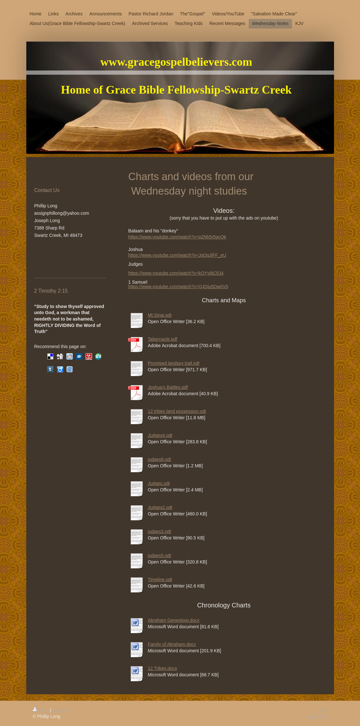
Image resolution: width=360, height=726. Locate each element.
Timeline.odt (160, 579)
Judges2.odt (160, 507)
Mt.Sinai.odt (160, 315)
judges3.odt (159, 531)
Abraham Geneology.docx (173, 620)
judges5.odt (159, 555)
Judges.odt (159, 483)
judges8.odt (159, 459)
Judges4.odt (160, 435)
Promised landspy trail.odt (173, 363)
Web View (317, 716)
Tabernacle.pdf (162, 339)
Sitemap (61, 710)
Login (321, 710)
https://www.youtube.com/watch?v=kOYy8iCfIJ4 (175, 273)
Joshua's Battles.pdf (168, 387)
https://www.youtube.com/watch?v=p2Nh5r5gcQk (177, 236)
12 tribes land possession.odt (177, 411)
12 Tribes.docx (162, 668)
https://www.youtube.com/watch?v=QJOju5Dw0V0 (178, 286)
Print (41, 710)
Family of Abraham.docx (172, 644)
